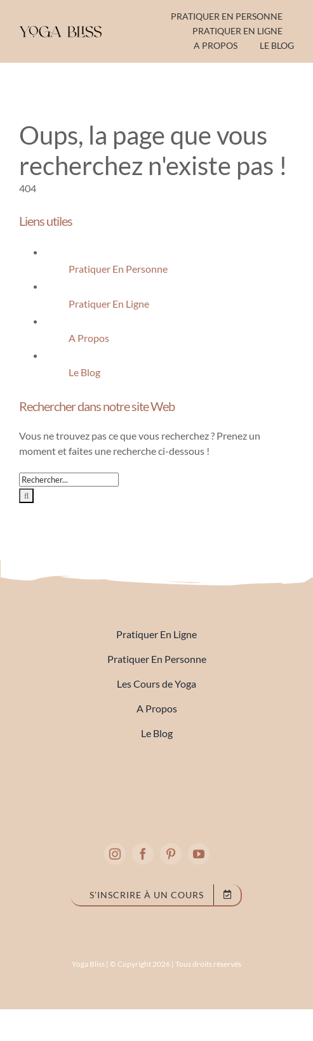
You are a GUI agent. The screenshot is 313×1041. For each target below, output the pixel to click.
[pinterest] (171, 854)
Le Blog (84, 372)
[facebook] (143, 854)
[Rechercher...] (69, 480)
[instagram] (115, 854)
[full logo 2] (156, 778)
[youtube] (199, 854)
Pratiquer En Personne (118, 269)
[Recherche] (26, 495)
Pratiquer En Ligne (109, 304)
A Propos (89, 338)
